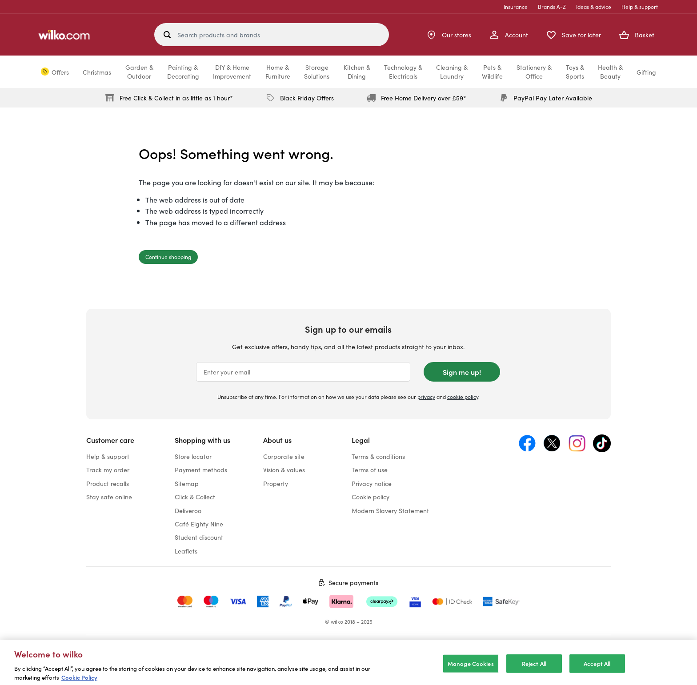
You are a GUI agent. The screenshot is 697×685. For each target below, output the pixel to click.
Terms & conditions (378, 456)
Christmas (97, 72)
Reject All (534, 669)
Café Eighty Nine (199, 523)
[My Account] (508, 34)
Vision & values (284, 469)
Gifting (646, 72)
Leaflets (186, 550)
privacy (426, 396)
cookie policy (462, 396)
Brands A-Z (552, 6)
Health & (610, 71)
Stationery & (534, 71)
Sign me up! (462, 372)
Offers (60, 72)
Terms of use (370, 469)
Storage (316, 71)
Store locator (193, 456)
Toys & (575, 71)
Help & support (639, 6)
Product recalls (107, 483)
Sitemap (187, 483)
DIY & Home (232, 71)
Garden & (139, 71)
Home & (277, 71)
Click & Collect (195, 496)
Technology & (403, 71)
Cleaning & (452, 71)
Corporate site (283, 456)
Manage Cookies (471, 669)
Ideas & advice (593, 6)
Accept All (597, 669)
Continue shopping (168, 256)
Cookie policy (370, 496)
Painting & (183, 71)
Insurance (516, 6)
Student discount (199, 537)
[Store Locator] (448, 34)
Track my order (107, 469)
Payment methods (201, 469)
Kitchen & (357, 71)
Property (275, 483)
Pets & (492, 71)
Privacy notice (372, 483)
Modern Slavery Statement (390, 510)
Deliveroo (188, 510)
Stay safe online (109, 496)
